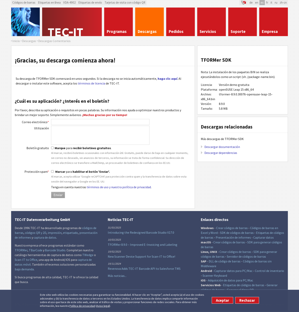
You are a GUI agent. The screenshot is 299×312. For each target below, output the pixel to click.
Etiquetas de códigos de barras (243, 285)
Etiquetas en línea (49, 2)
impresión (55, 233)
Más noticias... (117, 276)
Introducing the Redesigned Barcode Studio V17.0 (141, 232)
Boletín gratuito (37, 148)
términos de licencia (91, 83)
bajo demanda (24, 269)
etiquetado (70, 233)
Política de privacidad (82, 306)
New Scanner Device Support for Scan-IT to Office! (141, 256)
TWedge (87, 255)
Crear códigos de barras (232, 228)
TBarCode (35, 250)
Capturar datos (263, 237)
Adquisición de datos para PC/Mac (230, 280)
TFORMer (21, 250)
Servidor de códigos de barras (246, 256)
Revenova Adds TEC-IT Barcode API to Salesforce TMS (144, 269)
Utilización (41, 128)
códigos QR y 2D (35, 233)
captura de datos (45, 237)
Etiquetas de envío (90, 2)
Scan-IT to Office (26, 260)
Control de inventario (269, 271)
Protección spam (36, 172)
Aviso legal (102, 306)
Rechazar (247, 300)
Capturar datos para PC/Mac (233, 271)
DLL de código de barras (225, 261)
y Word (213, 233)
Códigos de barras (23, 2)
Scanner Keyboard (215, 275)
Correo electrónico (35, 122)
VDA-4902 (69, 2)
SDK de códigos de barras (237, 233)
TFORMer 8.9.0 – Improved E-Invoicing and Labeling (142, 245)
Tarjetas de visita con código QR (125, 2)
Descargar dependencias (220, 153)
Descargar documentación (222, 147)
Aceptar (222, 300)
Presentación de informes (233, 237)
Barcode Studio (55, 250)
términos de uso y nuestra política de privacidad (119, 187)
